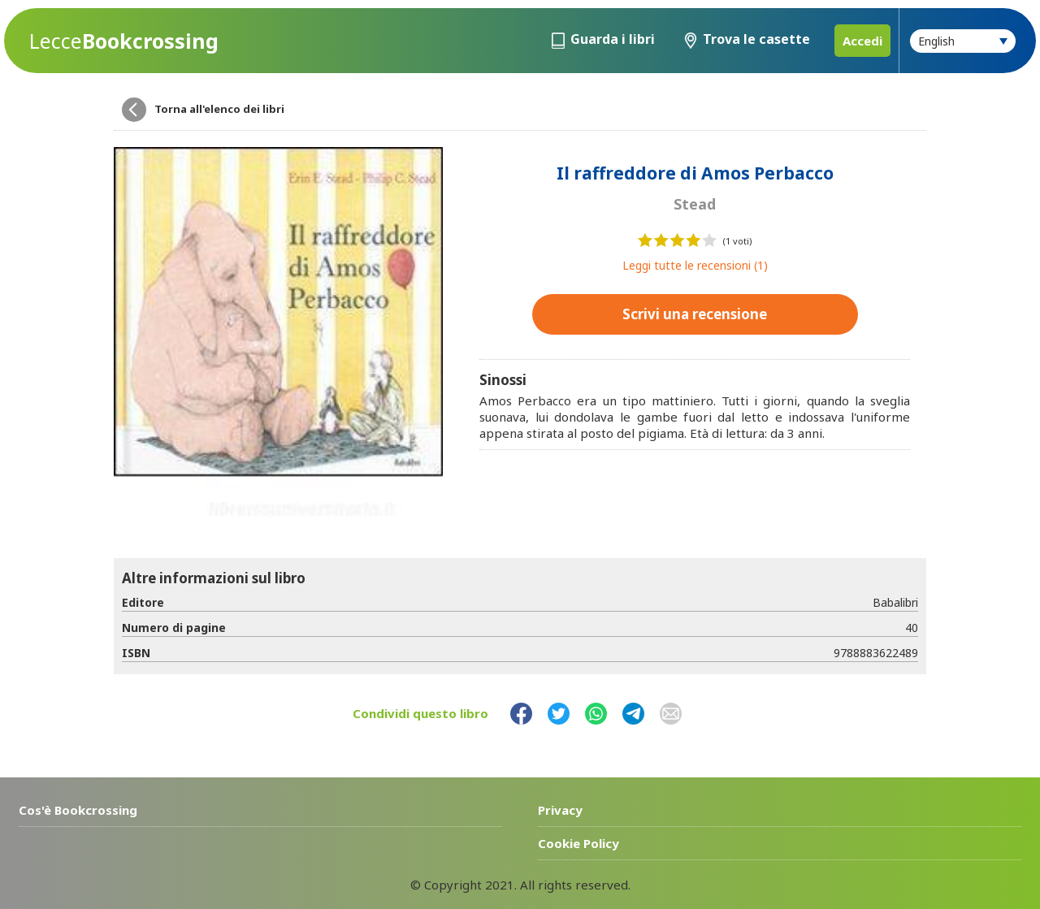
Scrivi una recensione (694, 314)
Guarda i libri (612, 39)
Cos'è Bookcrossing (78, 810)
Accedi (862, 40)
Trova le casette (756, 39)
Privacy (560, 810)
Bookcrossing (124, 41)
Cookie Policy (578, 843)
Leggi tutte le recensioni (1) (695, 265)
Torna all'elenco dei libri (219, 109)
